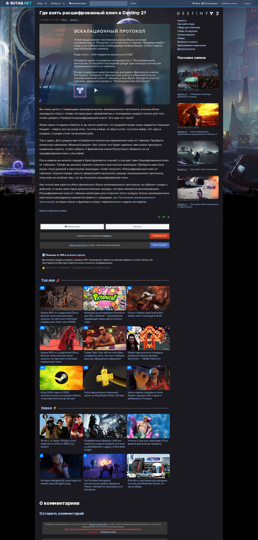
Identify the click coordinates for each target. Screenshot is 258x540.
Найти (133, 3)
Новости (182, 20)
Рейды (181, 38)
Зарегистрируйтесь (78, 245)
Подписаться (159, 235)
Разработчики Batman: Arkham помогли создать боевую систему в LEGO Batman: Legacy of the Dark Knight (104, 445)
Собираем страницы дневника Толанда (194, 95)
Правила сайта (108, 531)
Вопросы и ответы (187, 42)
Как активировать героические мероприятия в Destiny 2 (197, 132)
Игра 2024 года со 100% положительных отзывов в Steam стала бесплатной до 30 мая (61, 395)
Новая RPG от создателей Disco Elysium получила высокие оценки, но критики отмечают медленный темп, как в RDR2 (60, 317)
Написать (137, 226)
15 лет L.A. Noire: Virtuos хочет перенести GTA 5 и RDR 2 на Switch (58, 443)
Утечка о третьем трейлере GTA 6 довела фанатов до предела (148, 442)
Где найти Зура (186, 24)
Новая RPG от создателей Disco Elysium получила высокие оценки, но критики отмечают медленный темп (60, 357)
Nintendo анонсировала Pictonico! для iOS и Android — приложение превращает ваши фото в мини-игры (104, 317)
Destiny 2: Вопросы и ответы (53, 210)
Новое (46, 408)
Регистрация (159, 245)
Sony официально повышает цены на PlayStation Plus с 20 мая (104, 394)
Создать (247, 3)
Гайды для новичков (188, 27)
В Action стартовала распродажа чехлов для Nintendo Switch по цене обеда (147, 483)
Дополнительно (186, 49)
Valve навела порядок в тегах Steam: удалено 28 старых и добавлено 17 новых (145, 395)
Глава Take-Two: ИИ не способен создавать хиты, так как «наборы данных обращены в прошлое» (104, 355)
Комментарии (77, 3)
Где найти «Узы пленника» (204, 169)
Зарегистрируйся (98, 524)
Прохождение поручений (191, 45)
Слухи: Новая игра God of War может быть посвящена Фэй (145, 314)
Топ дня (47, 280)
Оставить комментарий (61, 513)
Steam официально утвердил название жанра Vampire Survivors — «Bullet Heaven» (145, 355)
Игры (40, 3)
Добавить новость (230, 3)
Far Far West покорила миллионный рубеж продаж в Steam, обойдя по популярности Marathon (103, 485)
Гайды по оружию (187, 31)
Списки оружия (186, 34)
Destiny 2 (56, 3)
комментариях (76, 255)
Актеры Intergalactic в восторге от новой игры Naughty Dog (61, 482)
